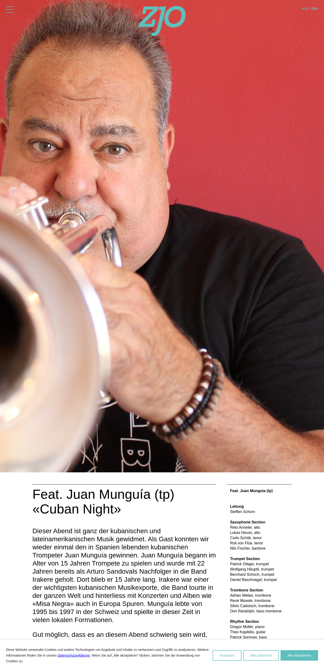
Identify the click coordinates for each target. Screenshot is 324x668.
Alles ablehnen (261, 655)
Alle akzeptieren (299, 655)
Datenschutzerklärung (73, 655)
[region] (162, 654)
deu (314, 8)
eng (305, 8)
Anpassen (226, 655)
